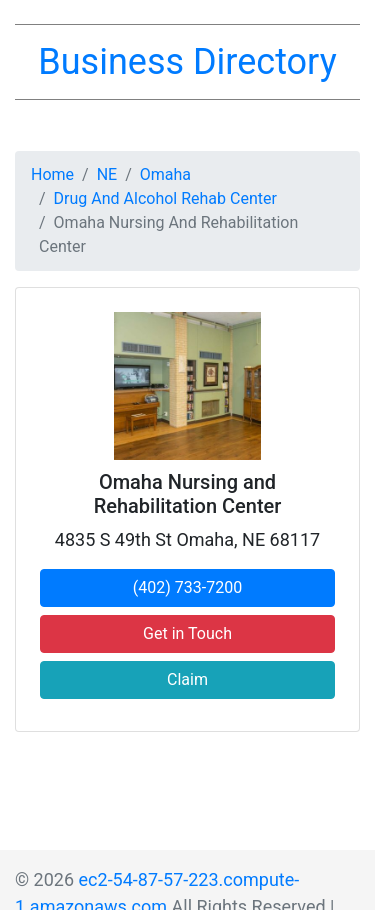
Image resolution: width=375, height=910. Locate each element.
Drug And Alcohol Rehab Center (165, 198)
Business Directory (187, 62)
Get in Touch (187, 633)
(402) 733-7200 (187, 587)
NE (107, 174)
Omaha (165, 174)
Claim (187, 679)
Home (52, 174)
